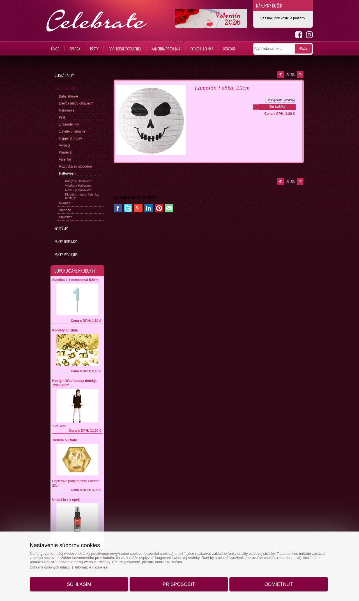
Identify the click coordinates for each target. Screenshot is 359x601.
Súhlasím (83, 582)
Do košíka (278, 107)
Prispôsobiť (179, 582)
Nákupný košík (269, 5)
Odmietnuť (274, 582)
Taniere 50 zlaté (64, 440)
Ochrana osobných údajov (57, 565)
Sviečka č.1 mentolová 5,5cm (75, 280)
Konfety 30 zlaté (65, 330)
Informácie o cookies (99, 565)
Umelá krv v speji (66, 500)
